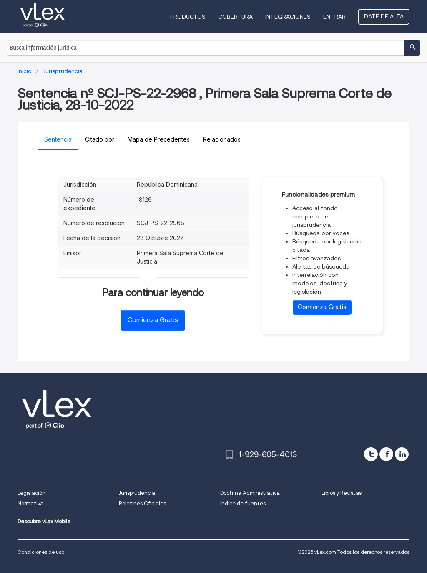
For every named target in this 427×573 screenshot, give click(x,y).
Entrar (334, 16)
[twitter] (371, 454)
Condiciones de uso (41, 552)
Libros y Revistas (342, 493)
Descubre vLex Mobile (44, 521)
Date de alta (384, 16)
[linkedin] (402, 454)
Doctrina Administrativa (250, 493)
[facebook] (386, 454)
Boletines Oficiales (142, 503)
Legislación (31, 493)
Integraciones (288, 16)
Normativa (30, 503)
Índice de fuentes (243, 503)
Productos (188, 16)
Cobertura (235, 16)
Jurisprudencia (137, 493)
